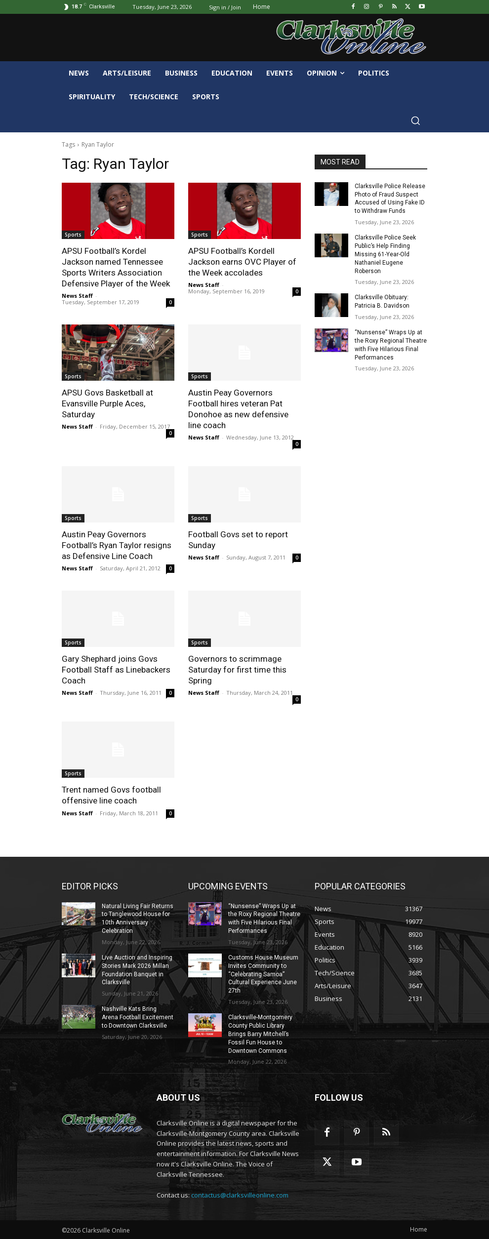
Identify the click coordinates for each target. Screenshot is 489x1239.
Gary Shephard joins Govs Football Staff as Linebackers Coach (116, 669)
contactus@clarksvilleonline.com (239, 1194)
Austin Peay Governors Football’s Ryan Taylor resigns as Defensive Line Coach (116, 545)
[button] (415, 120)
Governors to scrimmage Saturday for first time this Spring (237, 669)
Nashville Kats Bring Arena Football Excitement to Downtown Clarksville (137, 1017)
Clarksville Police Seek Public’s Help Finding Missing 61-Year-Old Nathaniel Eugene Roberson (385, 254)
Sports (73, 234)
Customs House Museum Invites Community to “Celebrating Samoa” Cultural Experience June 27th (263, 974)
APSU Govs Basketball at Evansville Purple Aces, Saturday (107, 403)
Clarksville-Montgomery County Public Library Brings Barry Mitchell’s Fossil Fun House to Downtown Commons (260, 1033)
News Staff (77, 295)
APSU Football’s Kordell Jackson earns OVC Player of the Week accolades (242, 262)
